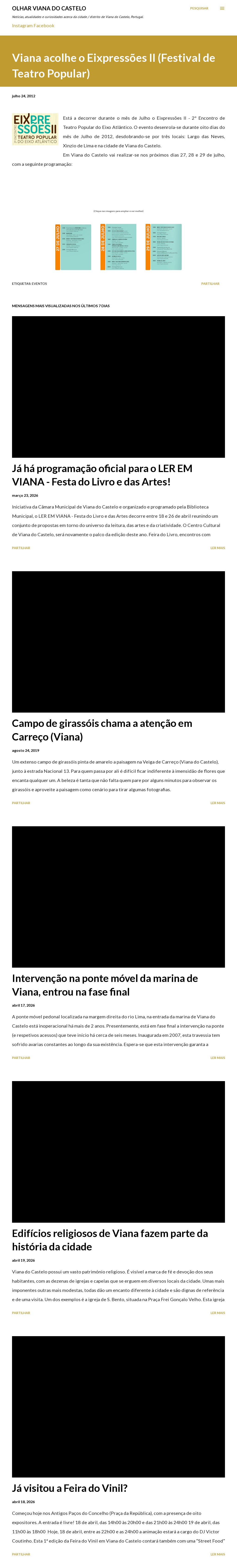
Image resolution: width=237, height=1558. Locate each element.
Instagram (22, 25)
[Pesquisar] (199, 8)
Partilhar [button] (210, 283)
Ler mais (218, 548)
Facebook (44, 25)
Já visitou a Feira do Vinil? (70, 1488)
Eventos (39, 283)
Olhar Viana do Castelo (49, 8)
